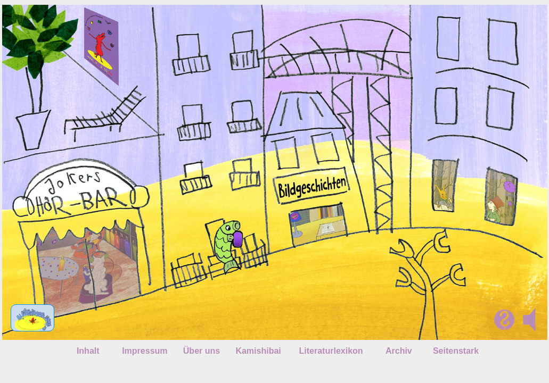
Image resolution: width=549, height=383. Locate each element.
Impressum (144, 350)
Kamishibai (258, 350)
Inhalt (88, 350)
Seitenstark (456, 350)
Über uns (201, 350)
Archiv (399, 350)
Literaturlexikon (331, 350)
